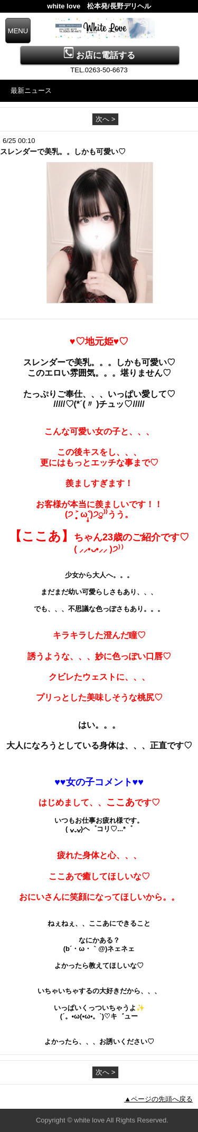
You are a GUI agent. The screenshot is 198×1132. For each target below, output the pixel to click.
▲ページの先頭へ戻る (158, 1099)
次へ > (105, 119)
